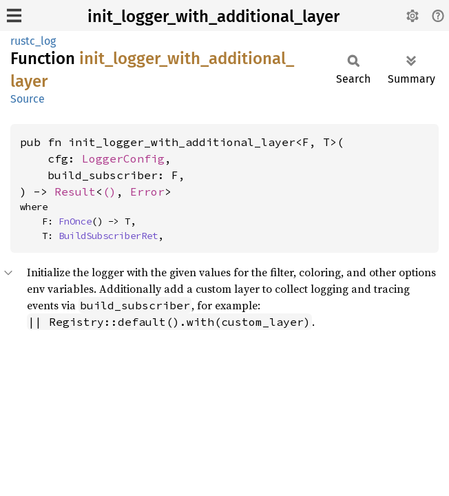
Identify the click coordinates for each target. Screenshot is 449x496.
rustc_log (33, 41)
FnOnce (75, 221)
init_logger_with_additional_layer (213, 16)
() (109, 191)
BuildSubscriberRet (108, 235)
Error (147, 191)
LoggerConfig (123, 158)
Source (27, 98)
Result (75, 191)
